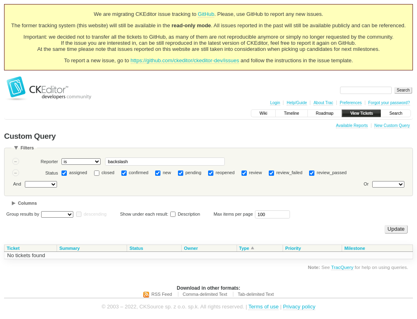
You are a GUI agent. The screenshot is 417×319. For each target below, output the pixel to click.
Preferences (351, 103)
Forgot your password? (389, 103)
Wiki (263, 113)
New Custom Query (392, 125)
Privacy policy (299, 307)
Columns (27, 203)
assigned (78, 172)
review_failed (289, 172)
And (17, 183)
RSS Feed (161, 294)
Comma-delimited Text (205, 294)
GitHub (206, 14)
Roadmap (325, 113)
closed (107, 172)
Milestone (355, 248)
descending (94, 214)
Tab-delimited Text (256, 294)
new (167, 172)
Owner (191, 248)
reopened (225, 172)
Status (51, 172)
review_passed (332, 172)
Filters (27, 147)
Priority (293, 248)
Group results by (23, 214)
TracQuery (342, 267)
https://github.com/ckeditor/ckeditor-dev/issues (185, 60)
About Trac (323, 103)
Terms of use (263, 307)
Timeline (291, 113)
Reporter (49, 161)
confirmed (138, 172)
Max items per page (233, 214)
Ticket (13, 248)
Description (185, 214)
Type (244, 248)
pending (193, 172)
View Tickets (361, 113)
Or (366, 183)
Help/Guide (297, 103)
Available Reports (352, 125)
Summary (69, 248)
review (255, 172)
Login (275, 103)
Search (395, 113)
